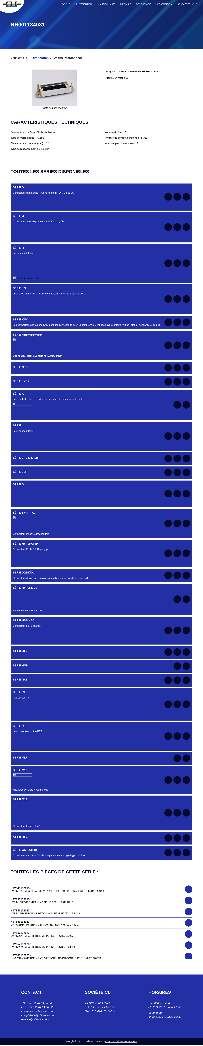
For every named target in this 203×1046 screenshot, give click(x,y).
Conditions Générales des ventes (121, 1041)
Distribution (40, 58)
